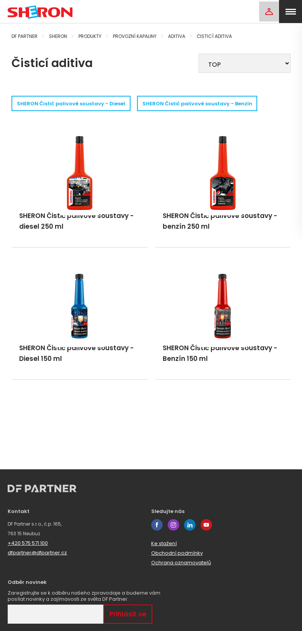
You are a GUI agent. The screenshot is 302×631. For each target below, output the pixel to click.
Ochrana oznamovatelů (181, 562)
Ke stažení (164, 543)
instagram (173, 525)
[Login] (267, 11)
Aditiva (176, 36)
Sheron (58, 36)
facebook (157, 525)
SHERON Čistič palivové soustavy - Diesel (74, 103)
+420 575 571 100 (28, 543)
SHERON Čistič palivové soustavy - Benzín (209, 103)
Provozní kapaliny (135, 36)
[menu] (290, 11)
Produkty (89, 36)
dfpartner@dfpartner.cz (37, 552)
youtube (206, 525)
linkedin (190, 525)
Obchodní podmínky (177, 553)
